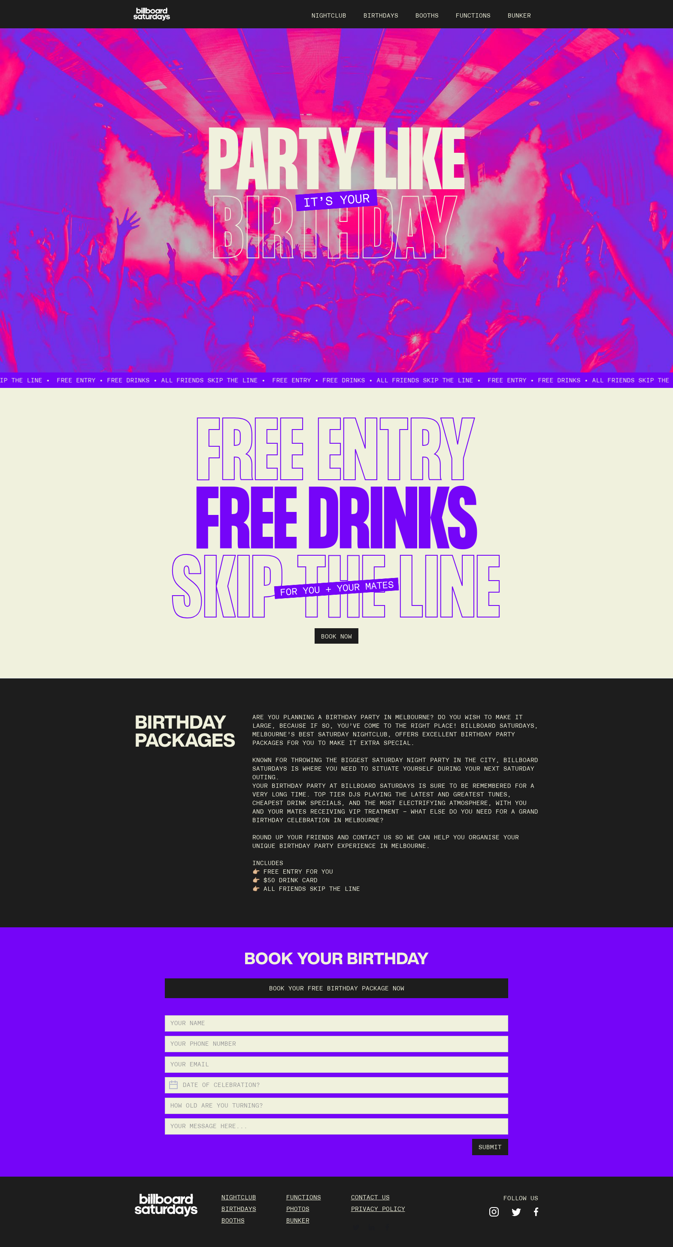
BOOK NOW (336, 636)
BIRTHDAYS (381, 15)
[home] (151, 14)
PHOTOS (297, 1208)
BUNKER (519, 15)
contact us (370, 1197)
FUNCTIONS (473, 15)
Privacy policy (378, 1208)
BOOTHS (427, 15)
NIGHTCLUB (329, 15)
